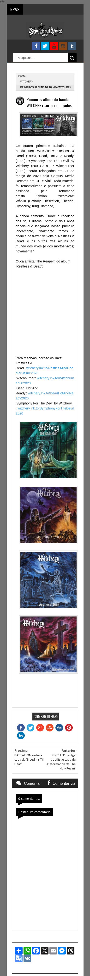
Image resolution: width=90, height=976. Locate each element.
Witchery (26, 81)
